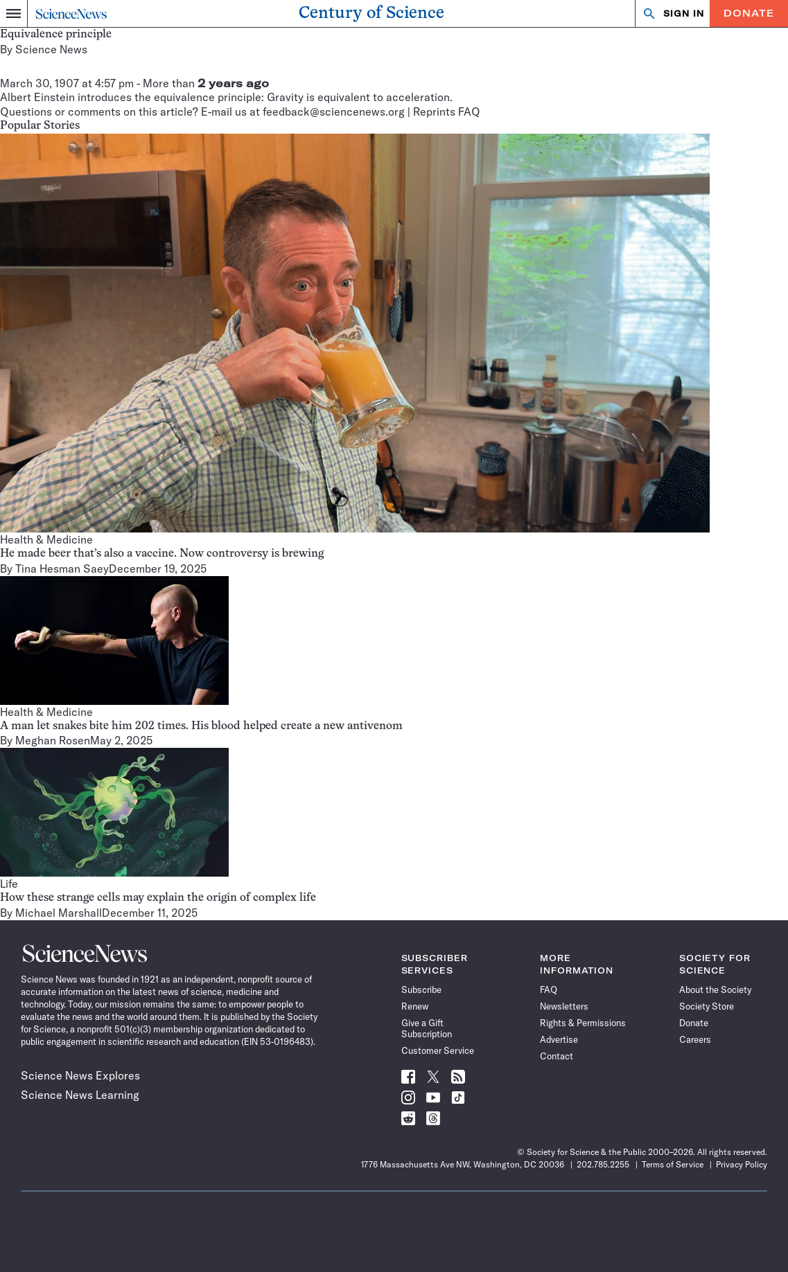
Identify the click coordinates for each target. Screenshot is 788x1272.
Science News (51, 49)
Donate (749, 13)
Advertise (559, 1039)
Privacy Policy (741, 1164)
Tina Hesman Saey (62, 568)
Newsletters (564, 1006)
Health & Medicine (46, 539)
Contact (556, 1056)
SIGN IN (683, 13)
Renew (414, 1006)
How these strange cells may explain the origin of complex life (158, 898)
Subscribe (421, 989)
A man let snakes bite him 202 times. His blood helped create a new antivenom (201, 726)
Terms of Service (672, 1164)
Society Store (706, 1006)
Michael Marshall (58, 913)
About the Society (715, 989)
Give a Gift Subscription (426, 1028)
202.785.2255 (603, 1164)
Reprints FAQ (446, 111)
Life (9, 883)
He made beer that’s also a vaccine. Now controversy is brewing (162, 553)
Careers (695, 1039)
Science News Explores (80, 1075)
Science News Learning (80, 1095)
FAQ (548, 989)
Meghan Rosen (52, 740)
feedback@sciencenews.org (334, 111)
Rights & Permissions (583, 1022)
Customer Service (437, 1050)
